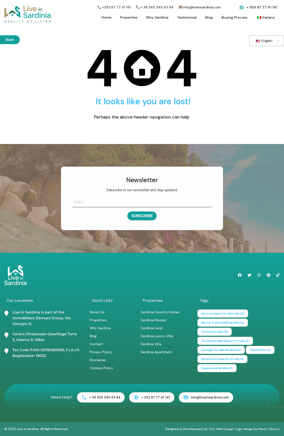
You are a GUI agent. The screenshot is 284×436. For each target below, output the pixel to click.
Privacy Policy (101, 352)
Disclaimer (98, 360)
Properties (128, 17)
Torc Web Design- (222, 429)
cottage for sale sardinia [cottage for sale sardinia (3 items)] (221, 350)
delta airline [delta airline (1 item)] (260, 350)
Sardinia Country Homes (160, 312)
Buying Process (234, 17)
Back (10, 39)
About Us (97, 312)
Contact (96, 344)
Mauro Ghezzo (269, 429)
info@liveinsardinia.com (200, 7)
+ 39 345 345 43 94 (155, 7)
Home (106, 17)
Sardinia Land (151, 328)
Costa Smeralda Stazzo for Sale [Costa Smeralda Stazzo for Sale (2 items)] (225, 341)
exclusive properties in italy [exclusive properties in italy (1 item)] (222, 359)
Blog (209, 17)
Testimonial (187, 17)
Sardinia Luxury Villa (157, 336)
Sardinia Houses (153, 320)
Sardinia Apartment (156, 352)
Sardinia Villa (151, 344)
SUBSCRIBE (142, 215)
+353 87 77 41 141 (114, 7)
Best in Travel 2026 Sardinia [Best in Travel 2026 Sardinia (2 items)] (222, 322)
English (264, 40)
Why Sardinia (157, 17)
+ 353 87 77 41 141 (262, 7)
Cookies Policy (101, 368)
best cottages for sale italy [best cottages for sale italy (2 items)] (222, 313)
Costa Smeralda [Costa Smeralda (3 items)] (214, 331)
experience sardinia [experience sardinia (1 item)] (217, 368)
